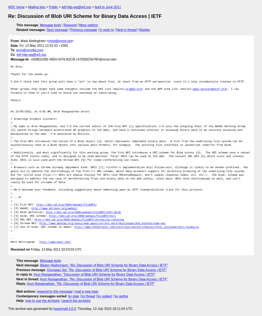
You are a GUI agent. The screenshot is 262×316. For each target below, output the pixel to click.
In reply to (106, 30)
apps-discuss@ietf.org (209, 89)
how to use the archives (42, 300)
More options (88, 25)
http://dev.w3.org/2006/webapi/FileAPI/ (66, 205)
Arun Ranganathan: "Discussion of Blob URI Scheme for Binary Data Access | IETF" (94, 274)
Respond (70, 25)
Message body (50, 25)
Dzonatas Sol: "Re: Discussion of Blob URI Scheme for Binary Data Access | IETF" (107, 270)
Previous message (83, 30)
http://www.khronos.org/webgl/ (54, 208)
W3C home (16, 7)
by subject (104, 296)
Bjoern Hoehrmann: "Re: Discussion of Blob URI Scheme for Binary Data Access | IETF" (104, 265)
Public (53, 7)
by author (121, 296)
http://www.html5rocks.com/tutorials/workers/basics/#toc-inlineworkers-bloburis (137, 227)
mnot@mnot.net (60, 41)
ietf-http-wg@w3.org (76, 7)
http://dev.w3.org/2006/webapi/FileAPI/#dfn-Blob (83, 212)
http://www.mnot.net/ (55, 242)
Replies (144, 30)
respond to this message (54, 291)
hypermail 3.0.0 (64, 308)
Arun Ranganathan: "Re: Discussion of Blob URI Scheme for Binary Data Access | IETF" (104, 279)
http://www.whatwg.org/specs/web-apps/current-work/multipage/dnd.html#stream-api (102, 223)
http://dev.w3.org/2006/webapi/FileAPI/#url (82, 216)
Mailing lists (36, 7)
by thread (88, 296)
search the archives (76, 300)
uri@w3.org (134, 89)
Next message (57, 30)
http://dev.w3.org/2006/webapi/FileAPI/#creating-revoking (79, 220)
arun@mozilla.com (29, 50)
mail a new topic (87, 291)
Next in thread (126, 30)
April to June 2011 (108, 7)
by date (73, 296)
